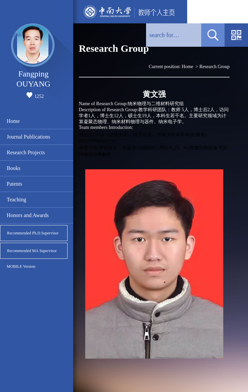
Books (13, 168)
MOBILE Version (21, 266)
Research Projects (26, 152)
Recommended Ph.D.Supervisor (32, 233)
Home (13, 121)
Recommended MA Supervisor (32, 250)
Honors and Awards (28, 215)
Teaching (16, 199)
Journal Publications (28, 137)
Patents (14, 184)
